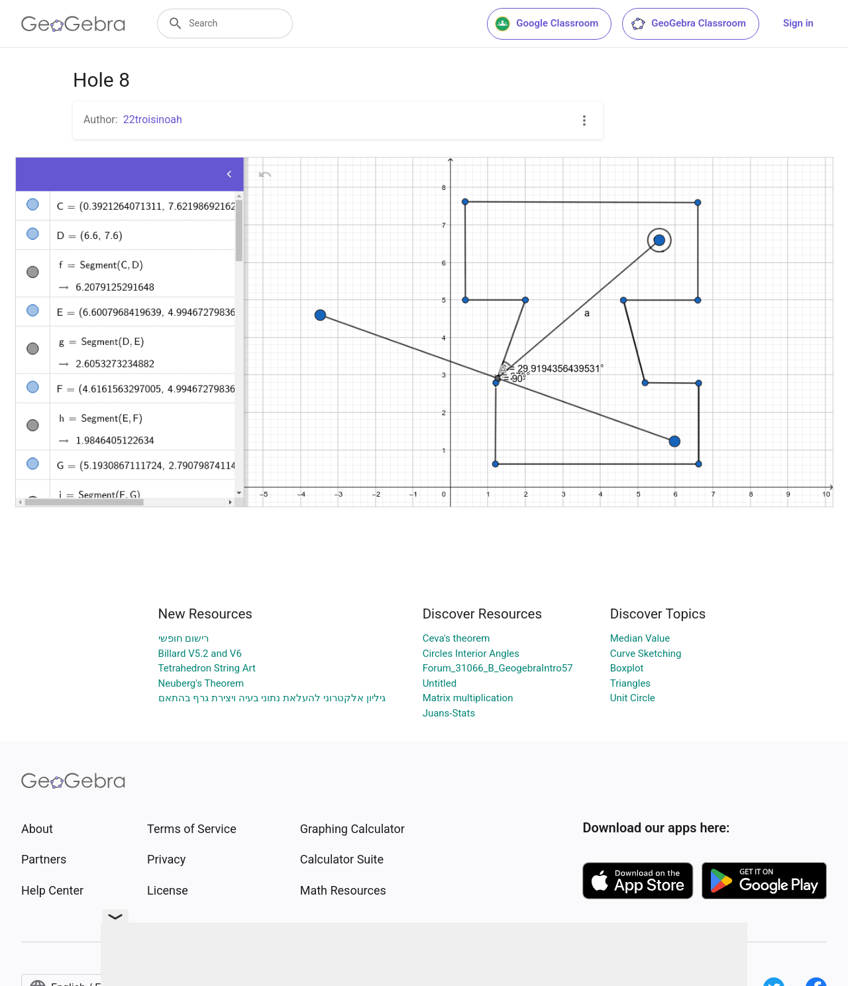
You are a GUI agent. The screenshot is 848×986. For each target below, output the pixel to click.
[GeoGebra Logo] (73, 24)
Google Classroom (546, 24)
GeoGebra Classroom (688, 24)
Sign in (798, 23)
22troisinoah (152, 119)
